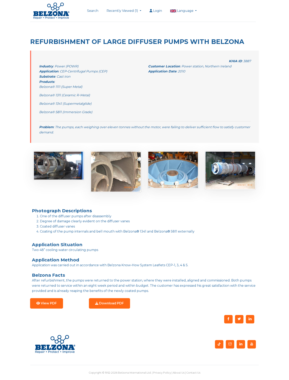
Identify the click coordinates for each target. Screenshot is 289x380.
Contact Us (193, 372)
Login (156, 11)
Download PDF (109, 303)
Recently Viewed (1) (123, 11)
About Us (178, 372)
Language (182, 11)
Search (92, 11)
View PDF (46, 303)
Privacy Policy (162, 372)
